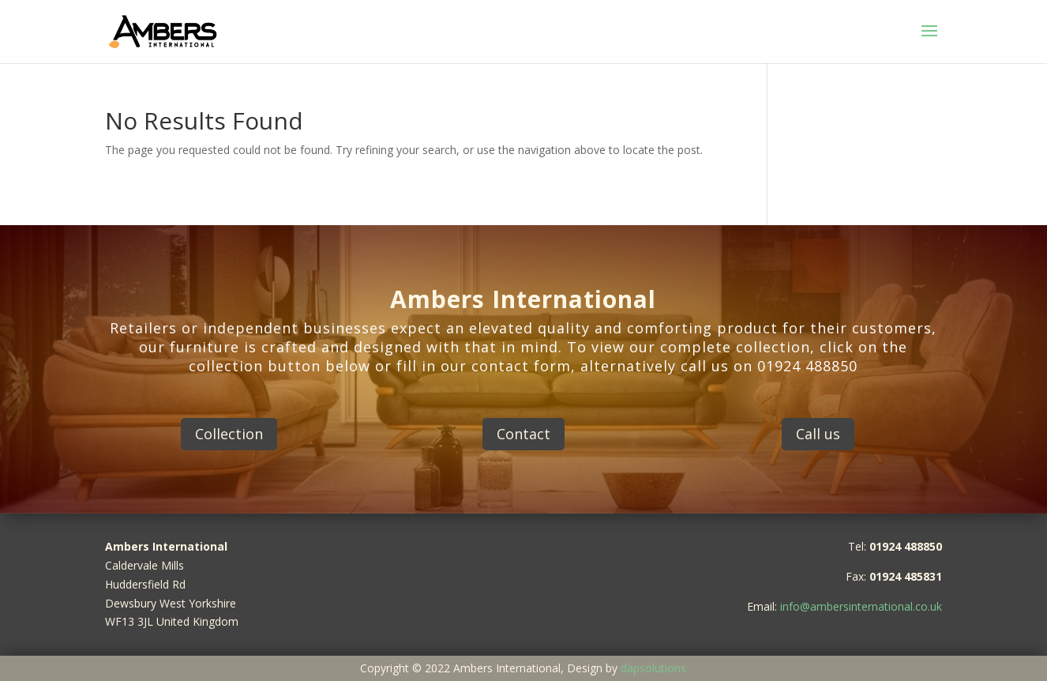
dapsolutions (653, 667)
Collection (229, 433)
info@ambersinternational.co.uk (861, 606)
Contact (523, 433)
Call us (818, 433)
